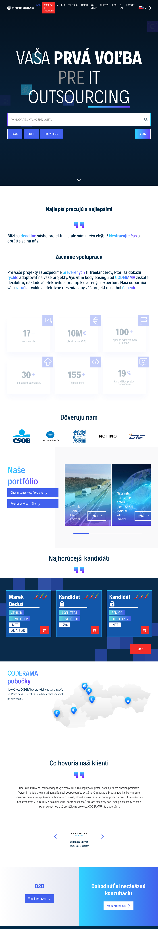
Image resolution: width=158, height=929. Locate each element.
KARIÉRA (84, 5)
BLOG (114, 5)
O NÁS (121, 6)
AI (57, 5)
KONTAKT (130, 5)
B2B (63, 5)
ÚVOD (38, 5)
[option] (21, 436)
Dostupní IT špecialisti (49, 8)
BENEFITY (104, 5)
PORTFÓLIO (73, 5)
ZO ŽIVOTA (94, 6)
